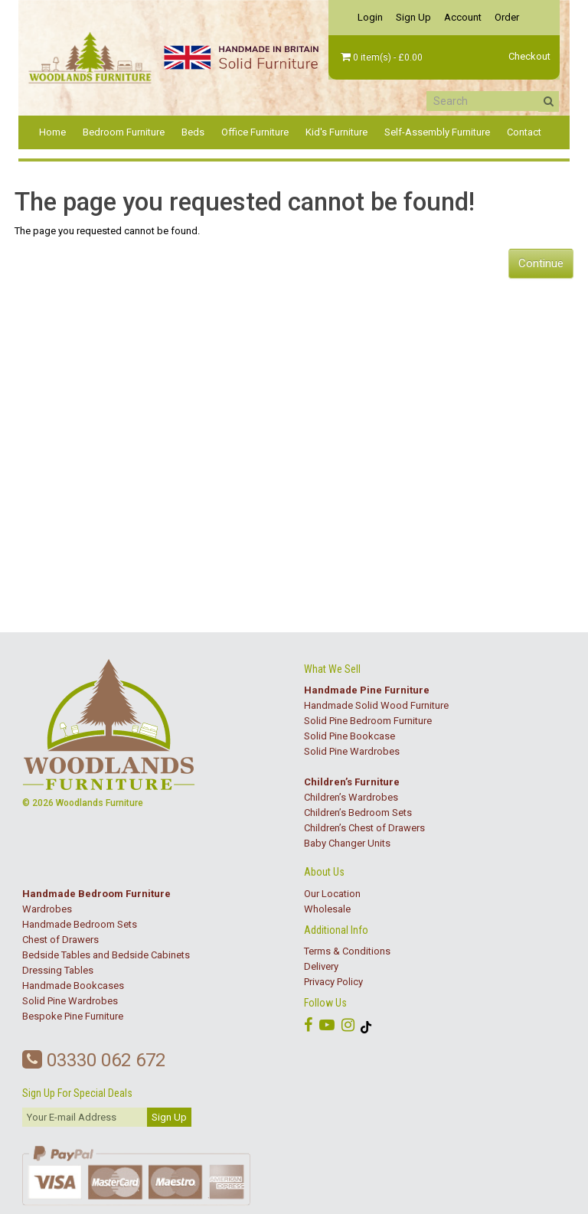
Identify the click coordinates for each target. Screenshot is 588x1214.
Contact (524, 132)
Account (463, 17)
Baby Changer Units (347, 843)
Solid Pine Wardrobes (352, 751)
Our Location (332, 893)
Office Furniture (255, 132)
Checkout (529, 56)
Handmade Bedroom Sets (79, 924)
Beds (192, 132)
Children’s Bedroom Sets (358, 812)
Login (370, 17)
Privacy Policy (333, 981)
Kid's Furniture (336, 132)
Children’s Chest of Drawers (364, 828)
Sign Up (413, 17)
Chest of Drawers (60, 939)
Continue (541, 263)
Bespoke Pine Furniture (72, 1016)
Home (52, 132)
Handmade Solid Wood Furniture (376, 705)
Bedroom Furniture (124, 132)
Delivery (321, 966)
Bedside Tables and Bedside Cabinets (106, 955)
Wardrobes (47, 909)
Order (507, 17)
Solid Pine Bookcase (349, 736)
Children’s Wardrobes (351, 797)
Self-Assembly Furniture (437, 132)
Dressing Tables (57, 970)
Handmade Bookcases (73, 985)
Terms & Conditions (347, 951)
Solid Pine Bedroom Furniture (368, 720)
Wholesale (327, 909)
